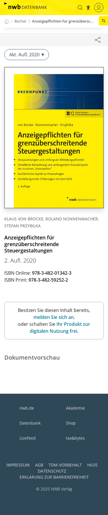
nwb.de (27, 408)
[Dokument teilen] (97, 39)
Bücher (20, 21)
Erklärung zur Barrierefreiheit (54, 477)
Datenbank (30, 423)
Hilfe (92, 465)
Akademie (75, 408)
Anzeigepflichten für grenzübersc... (63, 21)
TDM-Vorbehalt (65, 465)
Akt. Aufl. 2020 (26, 54)
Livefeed (28, 438)
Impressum (18, 465)
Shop (71, 423)
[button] (80, 7)
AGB (39, 465)
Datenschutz (52, 471)
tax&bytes (75, 438)
